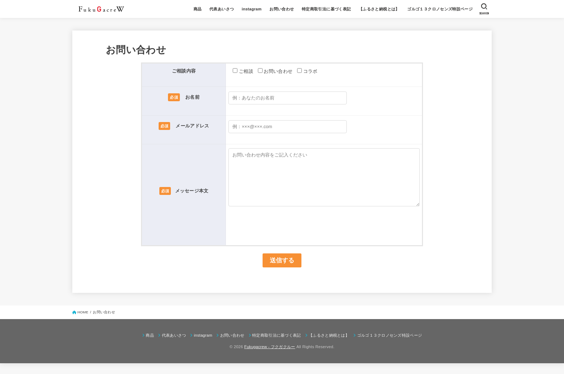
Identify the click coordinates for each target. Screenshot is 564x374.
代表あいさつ (221, 9)
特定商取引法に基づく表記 (326, 9)
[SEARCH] (484, 9)
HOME (82, 323)
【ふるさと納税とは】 (379, 9)
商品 (198, 9)
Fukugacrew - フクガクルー (269, 357)
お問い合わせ (281, 9)
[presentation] (283, 231)
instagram (251, 9)
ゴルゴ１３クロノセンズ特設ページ (440, 9)
